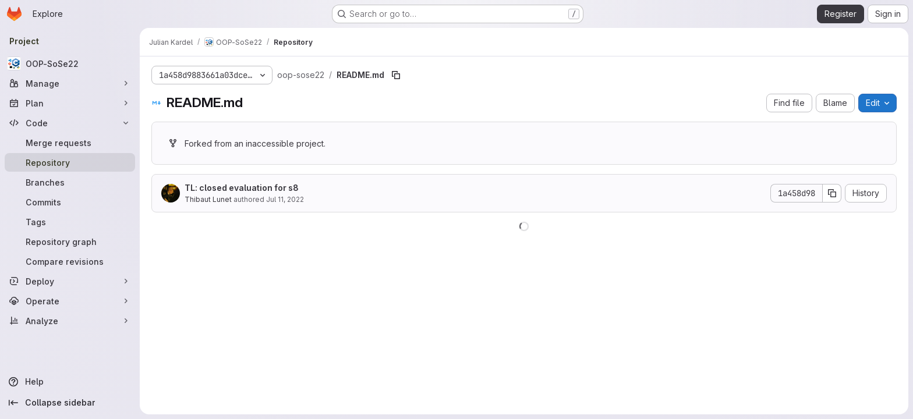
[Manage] (70, 83)
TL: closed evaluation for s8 (242, 188)
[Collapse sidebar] (70, 402)
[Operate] (70, 301)
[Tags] (70, 221)
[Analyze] (70, 320)
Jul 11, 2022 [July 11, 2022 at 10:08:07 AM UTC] (285, 199)
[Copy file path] (396, 75)
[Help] (70, 381)
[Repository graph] (70, 241)
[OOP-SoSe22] (70, 63)
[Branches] (70, 182)
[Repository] (70, 162)
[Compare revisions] (70, 261)
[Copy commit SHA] (832, 193)
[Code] (70, 122)
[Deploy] (70, 281)
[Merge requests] (70, 142)
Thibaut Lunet (208, 199)
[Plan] (70, 103)
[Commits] (70, 202)
